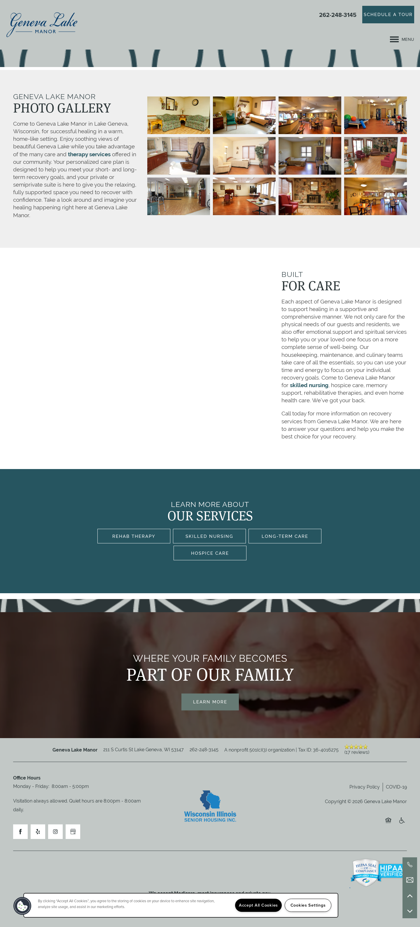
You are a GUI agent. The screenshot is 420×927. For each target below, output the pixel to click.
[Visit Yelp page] (38, 831)
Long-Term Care (285, 536)
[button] (388, 14)
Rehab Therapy (133, 536)
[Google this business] (73, 831)
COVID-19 (396, 787)
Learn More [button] (210, 701)
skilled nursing (309, 385)
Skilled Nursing (209, 536)
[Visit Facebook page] (20, 831)
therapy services (89, 154)
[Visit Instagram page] (55, 831)
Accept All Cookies (258, 905)
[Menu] (402, 39)
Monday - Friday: (31, 786)
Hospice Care (210, 553)
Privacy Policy (364, 787)
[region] (180, 905)
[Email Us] (409, 880)
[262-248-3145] (409, 864)
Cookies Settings (308, 905)
